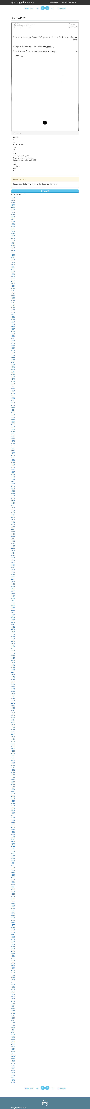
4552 (13, 865)
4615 (13, 1016)
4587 (13, 949)
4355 (13, 396)
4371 (13, 434)
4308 (13, 284)
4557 (13, 877)
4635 (13, 1063)
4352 (13, 388)
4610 (13, 1004)
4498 (13, 737)
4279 (13, 214)
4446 (13, 613)
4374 (13, 441)
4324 (13, 322)
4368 (13, 427)
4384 (13, 465)
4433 (13, 582)
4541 (13, 839)
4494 (13, 727)
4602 (13, 985)
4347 (13, 377)
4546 (13, 851)
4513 (13, 772)
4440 (13, 598)
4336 (13, 350)
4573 (13, 915)
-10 (37, 8)
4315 (13, 300)
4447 (13, 615)
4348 (13, 379)
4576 (13, 923)
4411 (13, 529)
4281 (13, 219)
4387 (13, 472)
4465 (13, 658)
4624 (13, 1037)
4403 (13, 510)
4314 (13, 298)
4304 (13, 274)
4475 (13, 682)
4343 (13, 367)
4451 (13, 625)
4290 (13, 241)
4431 (13, 577)
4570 (13, 908)
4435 (13, 586)
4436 (13, 589)
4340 (13, 360)
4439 (13, 596)
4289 (13, 238)
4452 (13, 627)
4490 (13, 718)
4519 (13, 787)
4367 (13, 424)
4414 (13, 536)
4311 (13, 291)
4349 (13, 381)
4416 (13, 541)
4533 (13, 820)
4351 (13, 386)
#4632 (13, 1056)
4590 (13, 956)
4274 (13, 203)
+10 (52, 8)
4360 (13, 408)
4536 (13, 827)
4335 (13, 348)
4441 (13, 601)
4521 (13, 791)
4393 (13, 486)
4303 (13, 272)
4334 (13, 346)
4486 (13, 708)
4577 (13, 925)
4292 (13, 245)
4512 (13, 770)
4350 (13, 384)
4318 (13, 307)
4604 (13, 989)
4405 (13, 515)
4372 (13, 436)
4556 (13, 875)
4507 (13, 758)
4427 (13, 567)
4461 (13, 648)
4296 (13, 255)
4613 (13, 1011)
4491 (13, 720)
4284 (13, 226)
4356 (13, 398)
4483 (13, 701)
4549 (13, 858)
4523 (13, 796)
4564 (13, 894)
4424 (13, 560)
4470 (13, 670)
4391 (13, 482)
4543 (13, 844)
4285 (13, 229)
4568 (13, 904)
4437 (13, 591)
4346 (13, 374)
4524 (13, 799)
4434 (13, 584)
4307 (13, 281)
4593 (13, 963)
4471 (13, 672)
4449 (13, 620)
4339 (13, 358)
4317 (13, 305)
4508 (13, 760)
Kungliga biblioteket (18, 1108)
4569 (13, 906)
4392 (13, 484)
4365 (13, 419)
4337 (13, 353)
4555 (13, 873)
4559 (13, 882)
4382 (13, 460)
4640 (13, 1075)
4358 (13, 403)
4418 (13, 546)
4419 (13, 548)
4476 (13, 684)
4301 (13, 267)
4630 (13, 1051)
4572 (13, 913)
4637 (13, 1068)
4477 (13, 687)
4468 (13, 665)
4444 (13, 608)
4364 (13, 417)
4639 (13, 1073)
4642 (13, 1080)
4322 (13, 317)
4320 (13, 312)
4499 (13, 739)
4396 (13, 493)
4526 (13, 803)
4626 (13, 1042)
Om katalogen (54, 2)
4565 (13, 896)
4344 (13, 369)
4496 (13, 732)
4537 (13, 830)
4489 (13, 715)
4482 (13, 699)
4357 (13, 400)
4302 (13, 269)
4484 (13, 703)
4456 (13, 636)
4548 (13, 856)
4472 (13, 675)
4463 (13, 653)
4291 (13, 243)
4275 (13, 205)
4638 (13, 1070)
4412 (13, 532)
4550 (13, 861)
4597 (13, 973)
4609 (13, 1001)
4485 (13, 706)
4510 (13, 765)
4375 (13, 443)
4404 (13, 512)
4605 (13, 992)
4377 (13, 448)
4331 (13, 338)
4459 (13, 644)
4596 (13, 970)
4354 (13, 393)
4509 (13, 763)
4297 (13, 257)
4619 (13, 1025)
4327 (13, 329)
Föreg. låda (29, 8)
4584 (13, 942)
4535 (13, 825)
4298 (13, 260)
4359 (13, 405)
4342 (13, 365)
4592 (13, 961)
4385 (13, 467)
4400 (13, 503)
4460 (13, 646)
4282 (13, 222)
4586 (13, 946)
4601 (13, 982)
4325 (13, 324)
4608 (13, 999)
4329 (13, 334)
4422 (13, 555)
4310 (13, 288)
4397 (13, 496)
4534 (13, 823)
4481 (13, 696)
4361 (13, 410)
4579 (13, 930)
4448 (13, 617)
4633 (13, 1058)
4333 (13, 343)
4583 (13, 939)
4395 (13, 491)
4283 (13, 224)
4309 (13, 286)
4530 (13, 813)
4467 (13, 663)
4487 (13, 710)
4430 (13, 575)
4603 (13, 987)
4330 (13, 336)
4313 (13, 295)
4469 (13, 667)
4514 (13, 775)
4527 (13, 806)
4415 (13, 539)
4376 (13, 446)
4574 (13, 918)
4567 (13, 901)
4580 (13, 932)
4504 (13, 751)
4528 (13, 808)
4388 (13, 474)
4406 (13, 517)
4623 (13, 1035)
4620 (13, 1028)
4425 (13, 563)
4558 (13, 880)
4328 (13, 331)
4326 (13, 327)
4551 (13, 863)
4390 (13, 479)
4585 (13, 944)
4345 (13, 372)
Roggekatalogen (25, 2)
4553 (13, 868)
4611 (13, 1006)
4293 (13, 248)
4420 (13, 551)
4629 (13, 1049)
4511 (13, 768)
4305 (13, 276)
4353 (13, 391)
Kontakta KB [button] (45, 191)
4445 (13, 610)
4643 (13, 1082)
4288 (13, 236)
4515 (13, 777)
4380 (13, 455)
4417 (13, 543)
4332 (13, 341)
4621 (13, 1030)
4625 (13, 1039)
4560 (13, 884)
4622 (13, 1032)
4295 (13, 253)
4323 (13, 319)
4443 (13, 606)
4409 (13, 524)
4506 (13, 756)
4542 (13, 842)
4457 (13, 639)
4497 (13, 734)
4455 (13, 634)
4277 (13, 210)
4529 (13, 811)
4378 (13, 451)
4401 (13, 505)
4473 (13, 677)
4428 (13, 570)
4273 (13, 200)
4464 (13, 656)
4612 (13, 1008)
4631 (13, 1054)
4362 (13, 412)
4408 (13, 522)
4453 (13, 629)
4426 (13, 565)
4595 (13, 968)
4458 (13, 641)
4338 (13, 355)
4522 (13, 794)
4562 (13, 889)
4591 (13, 958)
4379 (13, 453)
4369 (13, 429)
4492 (13, 722)
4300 (13, 265)
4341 (13, 362)
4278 (13, 212)
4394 (13, 489)
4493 (13, 725)
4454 (13, 632)
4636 (13, 1066)
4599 (13, 977)
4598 (13, 975)
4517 (13, 782)
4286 (13, 231)
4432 (13, 579)
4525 (13, 801)
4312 (13, 293)
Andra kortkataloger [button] (69, 2)
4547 (13, 853)
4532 (13, 818)
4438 (13, 594)
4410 (13, 527)
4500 (13, 741)
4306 (13, 279)
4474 (13, 679)
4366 (13, 422)
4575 (13, 920)
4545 (13, 849)
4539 (13, 834)
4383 (13, 462)
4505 (13, 753)
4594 (13, 966)
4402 (13, 508)
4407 (13, 520)
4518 (13, 784)
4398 (13, 498)
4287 (13, 234)
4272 (13, 198)
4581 (13, 934)
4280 (13, 217)
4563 (13, 892)
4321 (13, 315)
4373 (13, 439)
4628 (13, 1047)
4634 (13, 1061)
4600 (13, 980)
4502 (13, 746)
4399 (13, 501)
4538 (13, 832)
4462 (13, 651)
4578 (13, 927)
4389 (13, 477)
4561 (13, 887)
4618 (13, 1023)
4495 (13, 729)
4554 (13, 870)
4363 (13, 415)
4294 (13, 250)
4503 (13, 749)
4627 (13, 1044)
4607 (13, 997)
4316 (13, 303)
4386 (13, 470)
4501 (13, 744)
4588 (13, 951)
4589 (13, 954)
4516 (13, 780)
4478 (13, 689)
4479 (13, 691)
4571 (13, 911)
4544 (13, 846)
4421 (13, 553)
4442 (13, 603)
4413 (13, 534)
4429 (13, 572)
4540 (13, 837)
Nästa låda (61, 8)
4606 (13, 994)
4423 (13, 558)
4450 (13, 622)
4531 (13, 815)
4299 (13, 262)
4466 (13, 660)
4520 (13, 789)
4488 (13, 713)
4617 (13, 1020)
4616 (13, 1018)
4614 (13, 1013)
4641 (13, 1078)
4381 (13, 458)
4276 (13, 207)
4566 (13, 899)
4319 (13, 310)
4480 (13, 694)
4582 (13, 937)
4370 (13, 431)
